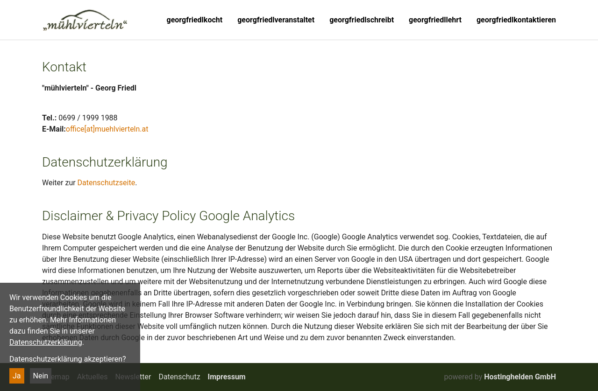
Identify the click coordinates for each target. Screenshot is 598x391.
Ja (17, 375)
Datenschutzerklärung (45, 342)
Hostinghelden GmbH (520, 376)
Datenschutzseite (106, 182)
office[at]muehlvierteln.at (107, 129)
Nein (41, 375)
